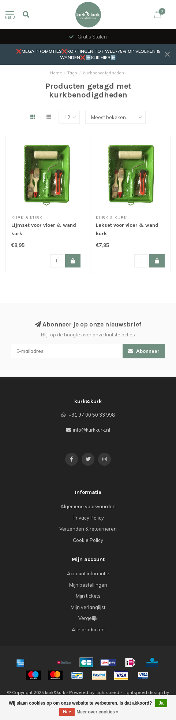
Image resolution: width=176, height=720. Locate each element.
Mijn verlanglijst (88, 607)
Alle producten (88, 629)
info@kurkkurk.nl (91, 430)
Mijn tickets (88, 596)
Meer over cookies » (97, 712)
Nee (67, 712)
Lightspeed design (143, 692)
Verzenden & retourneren (88, 529)
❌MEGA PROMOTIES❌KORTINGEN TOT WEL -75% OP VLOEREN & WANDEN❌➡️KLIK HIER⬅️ (88, 54)
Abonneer (144, 351)
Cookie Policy (88, 540)
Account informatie (88, 573)
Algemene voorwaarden (88, 506)
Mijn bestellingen (88, 585)
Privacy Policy (88, 518)
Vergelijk (88, 618)
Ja (161, 703)
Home (56, 72)
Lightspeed (107, 692)
